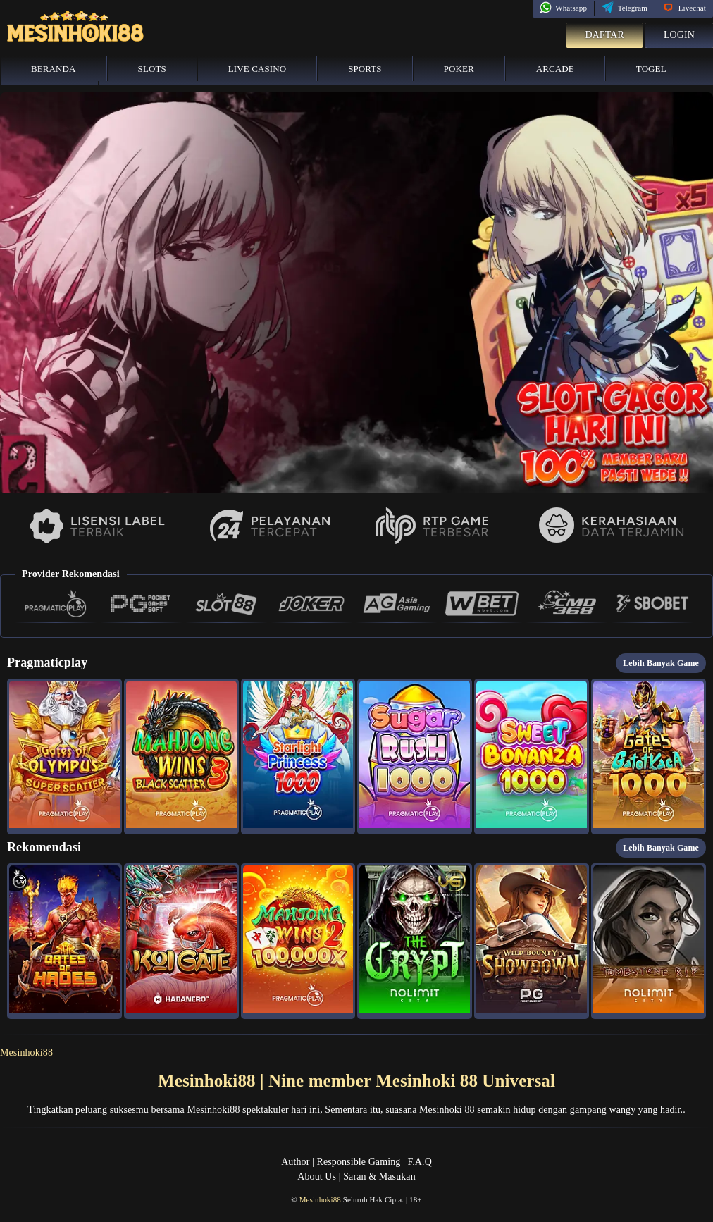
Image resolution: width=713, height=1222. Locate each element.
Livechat (684, 8)
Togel (651, 68)
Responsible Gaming (359, 1161)
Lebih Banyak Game (661, 663)
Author (295, 1161)
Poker (459, 68)
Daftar (604, 35)
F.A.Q (419, 1161)
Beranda (53, 68)
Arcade (555, 68)
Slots (152, 68)
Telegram (624, 8)
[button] (64, 756)
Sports (365, 68)
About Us (316, 1176)
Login (679, 35)
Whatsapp (563, 8)
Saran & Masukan (379, 1176)
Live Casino (257, 68)
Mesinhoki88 (26, 1052)
